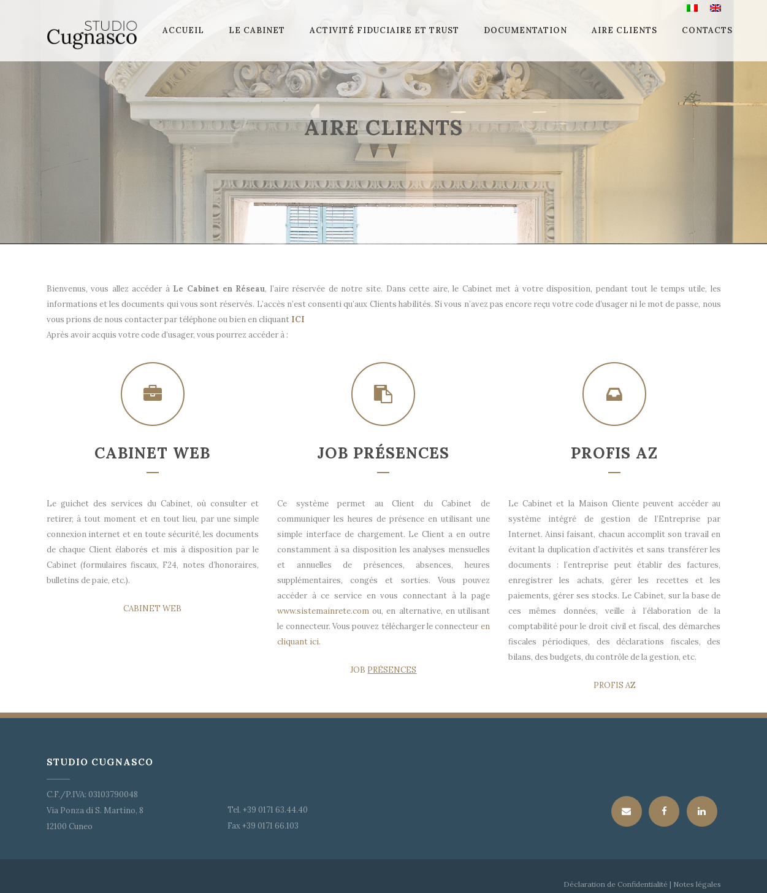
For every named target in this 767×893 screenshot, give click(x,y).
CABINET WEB (152, 608)
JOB (383, 670)
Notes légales (696, 884)
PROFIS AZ (614, 685)
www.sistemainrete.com (323, 611)
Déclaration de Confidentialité (615, 884)
